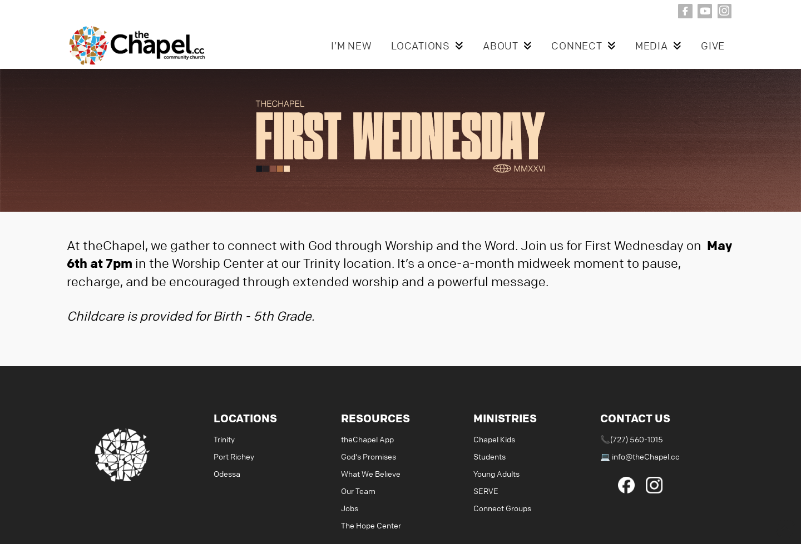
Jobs (349, 508)
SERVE (485, 491)
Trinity (224, 439)
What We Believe (370, 473)
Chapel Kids (494, 439)
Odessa (227, 473)
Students (489, 456)
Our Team (358, 491)
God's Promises (368, 456)
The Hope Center (371, 525)
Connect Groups (502, 508)
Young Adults (496, 473)
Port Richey (234, 456)
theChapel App (367, 439)
